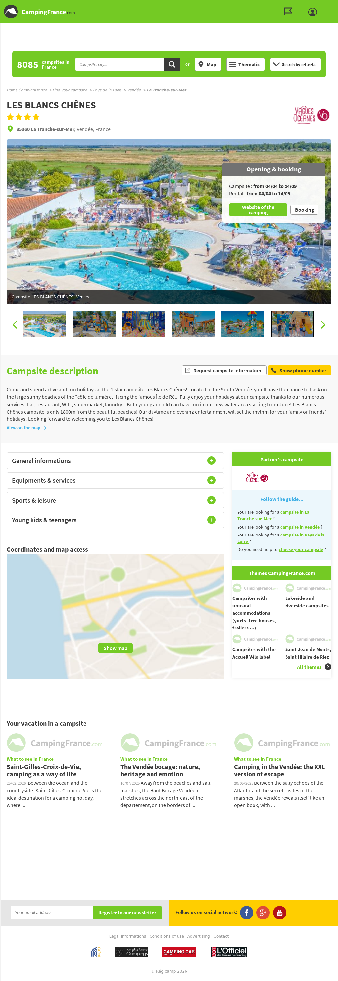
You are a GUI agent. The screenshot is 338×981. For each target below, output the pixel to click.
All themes (314, 666)
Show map (115, 648)
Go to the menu (330, 5)
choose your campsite (301, 549)
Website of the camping (258, 210)
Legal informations (127, 936)
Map (207, 64)
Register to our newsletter (127, 912)
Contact (221, 936)
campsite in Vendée (300, 527)
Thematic (244, 64)
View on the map (27, 428)
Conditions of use (167, 936)
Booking (304, 209)
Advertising (198, 936)
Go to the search (337, 5)
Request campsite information (223, 370)
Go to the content (333, 5)
